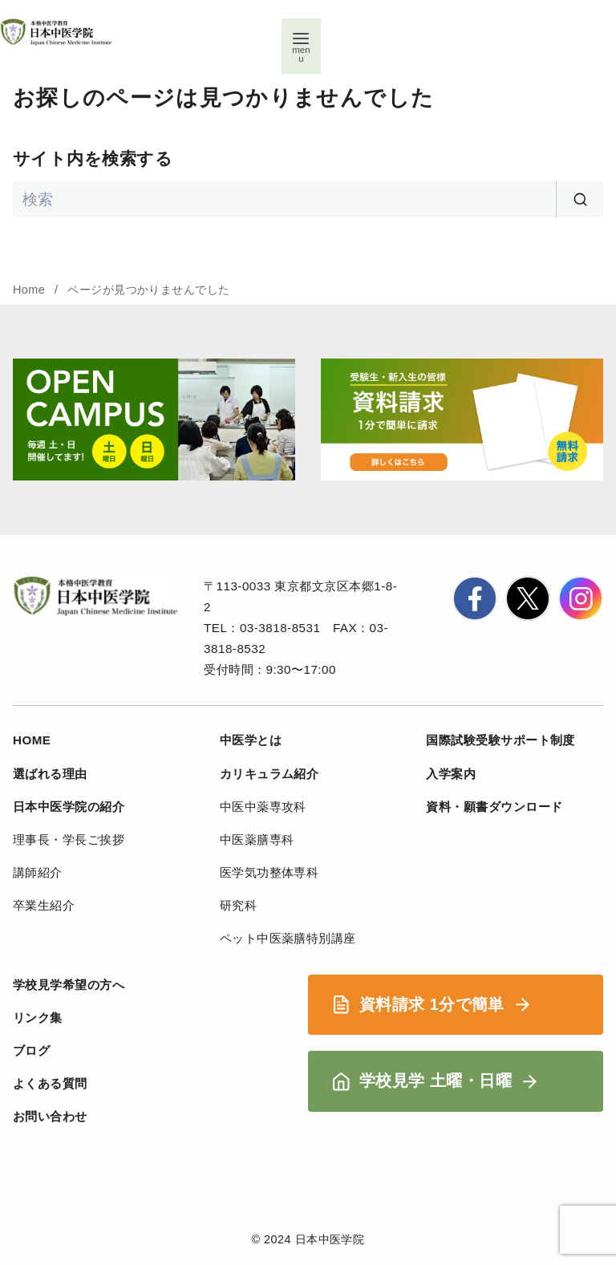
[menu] (299, 48)
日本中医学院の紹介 (68, 806)
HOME (32, 740)
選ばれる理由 (50, 773)
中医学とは (251, 740)
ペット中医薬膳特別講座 (288, 938)
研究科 (238, 905)
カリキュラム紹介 (269, 773)
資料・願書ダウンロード (494, 806)
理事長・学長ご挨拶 (68, 839)
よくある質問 (50, 1083)
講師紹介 (38, 872)
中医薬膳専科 (257, 839)
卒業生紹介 (44, 905)
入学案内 (451, 773)
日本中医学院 (330, 1239)
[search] (579, 199)
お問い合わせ (50, 1116)
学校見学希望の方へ (68, 984)
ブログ (31, 1050)
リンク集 (38, 1017)
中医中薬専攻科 (263, 806)
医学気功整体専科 (269, 872)
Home (31, 289)
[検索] (308, 199)
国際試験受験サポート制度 (500, 740)
